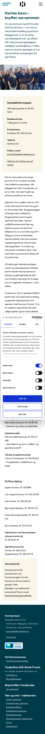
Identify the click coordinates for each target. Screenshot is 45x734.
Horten (9, 722)
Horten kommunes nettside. (18, 595)
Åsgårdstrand (11, 726)
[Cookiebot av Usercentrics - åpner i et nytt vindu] (32, 317)
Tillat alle (22, 399)
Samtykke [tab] (8, 324)
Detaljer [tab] (22, 324)
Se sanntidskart (12, 689)
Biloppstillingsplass (13, 679)
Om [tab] (36, 324)
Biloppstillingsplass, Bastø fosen (19, 718)
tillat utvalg (22, 407)
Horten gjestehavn (13, 699)
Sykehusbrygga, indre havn (17, 703)
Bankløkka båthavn (14, 707)
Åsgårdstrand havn (14, 715)
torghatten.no (11, 675)
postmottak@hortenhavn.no (21, 154)
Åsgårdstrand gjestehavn (16, 711)
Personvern (11, 637)
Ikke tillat (22, 414)
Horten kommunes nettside (17, 661)
